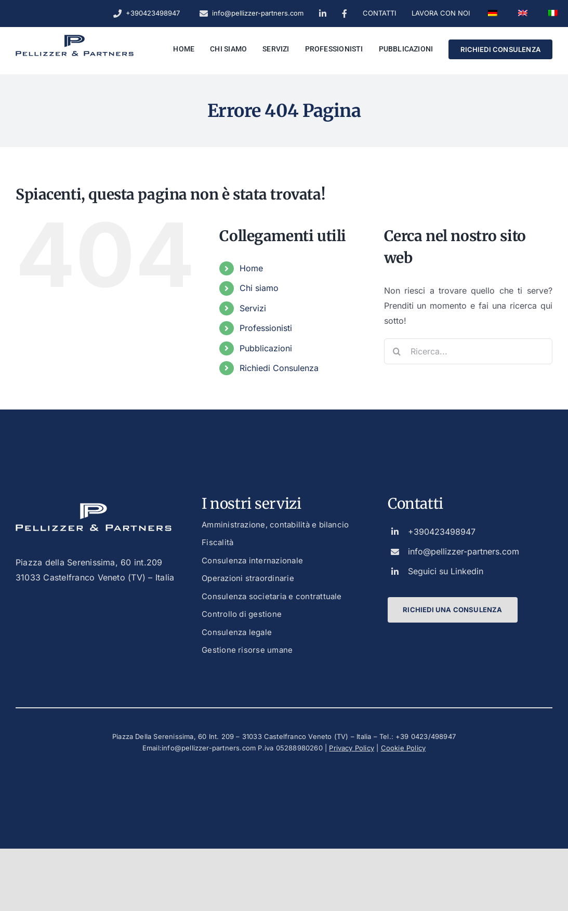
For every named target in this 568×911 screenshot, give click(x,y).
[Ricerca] (397, 351)
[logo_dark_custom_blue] (75, 39)
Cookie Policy (403, 748)
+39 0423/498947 (425, 736)
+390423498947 (441, 531)
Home (251, 268)
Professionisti (266, 328)
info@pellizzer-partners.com (463, 551)
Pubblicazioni (266, 348)
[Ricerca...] (468, 351)
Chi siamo (259, 288)
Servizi (253, 308)
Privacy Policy (351, 748)
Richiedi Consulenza (279, 368)
